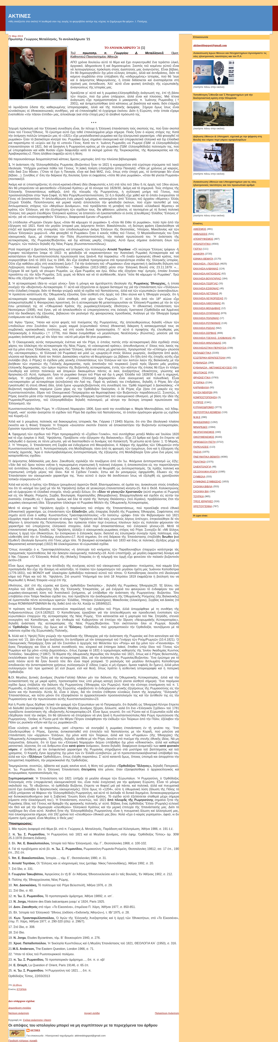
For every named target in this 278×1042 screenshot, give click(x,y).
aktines (35, 1030)
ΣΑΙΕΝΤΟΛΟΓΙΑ (202, 466)
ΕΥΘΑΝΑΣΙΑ (200, 362)
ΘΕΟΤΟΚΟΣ (200, 372)
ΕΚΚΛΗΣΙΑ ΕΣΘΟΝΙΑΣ (206, 288)
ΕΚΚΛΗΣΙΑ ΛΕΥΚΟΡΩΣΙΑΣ (208, 298)
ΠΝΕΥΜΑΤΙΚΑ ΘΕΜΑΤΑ (206, 456)
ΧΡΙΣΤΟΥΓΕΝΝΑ (202, 506)
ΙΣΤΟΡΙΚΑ (21, 989)
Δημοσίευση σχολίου (19, 1007)
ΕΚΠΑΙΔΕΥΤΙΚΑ (202, 352)
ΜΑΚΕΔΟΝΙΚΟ (201, 422)
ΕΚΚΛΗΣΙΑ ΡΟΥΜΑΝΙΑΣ (207, 323)
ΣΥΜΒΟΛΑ (199, 476)
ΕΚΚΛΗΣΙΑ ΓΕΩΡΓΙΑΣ (205, 283)
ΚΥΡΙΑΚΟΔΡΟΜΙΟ (203, 407)
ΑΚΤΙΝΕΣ (19, 16)
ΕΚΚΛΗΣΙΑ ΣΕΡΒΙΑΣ (204, 333)
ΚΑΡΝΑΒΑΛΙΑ (201, 387)
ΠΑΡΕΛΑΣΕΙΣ (201, 446)
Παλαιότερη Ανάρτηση (167, 1013)
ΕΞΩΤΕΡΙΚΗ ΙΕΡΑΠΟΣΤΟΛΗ (209, 357)
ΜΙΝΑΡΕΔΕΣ (200, 427)
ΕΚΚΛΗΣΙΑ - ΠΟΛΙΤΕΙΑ (206, 263)
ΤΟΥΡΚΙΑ (198, 496)
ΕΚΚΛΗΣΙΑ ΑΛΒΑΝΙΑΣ (205, 268)
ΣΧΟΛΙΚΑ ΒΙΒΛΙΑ (202, 486)
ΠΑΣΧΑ (197, 451)
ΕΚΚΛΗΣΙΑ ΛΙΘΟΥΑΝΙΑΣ (207, 303)
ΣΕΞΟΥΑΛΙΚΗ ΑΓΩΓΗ (205, 471)
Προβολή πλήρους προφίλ (22, 1040)
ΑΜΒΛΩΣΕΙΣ (200, 234)
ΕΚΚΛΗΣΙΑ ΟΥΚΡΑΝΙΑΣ (206, 313)
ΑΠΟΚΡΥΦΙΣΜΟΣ (203, 238)
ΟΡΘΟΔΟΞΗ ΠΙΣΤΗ (204, 441)
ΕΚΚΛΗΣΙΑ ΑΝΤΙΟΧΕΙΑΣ (207, 273)
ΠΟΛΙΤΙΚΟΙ (199, 461)
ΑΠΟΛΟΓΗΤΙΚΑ (202, 243)
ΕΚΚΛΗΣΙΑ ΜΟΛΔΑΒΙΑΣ (206, 308)
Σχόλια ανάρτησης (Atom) (37, 1020)
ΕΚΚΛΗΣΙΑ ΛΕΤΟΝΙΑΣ (205, 293)
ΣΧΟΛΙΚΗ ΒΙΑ (201, 491)
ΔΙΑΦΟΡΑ (198, 253)
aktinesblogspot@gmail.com (210, 45)
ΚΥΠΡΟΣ (198, 402)
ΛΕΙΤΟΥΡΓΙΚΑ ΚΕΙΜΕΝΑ (207, 412)
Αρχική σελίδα (92, 1013)
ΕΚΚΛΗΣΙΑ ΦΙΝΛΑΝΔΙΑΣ (207, 342)
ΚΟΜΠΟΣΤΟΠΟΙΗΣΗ (205, 397)
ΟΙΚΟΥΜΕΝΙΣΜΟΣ (203, 436)
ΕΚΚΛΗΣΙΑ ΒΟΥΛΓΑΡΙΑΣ (207, 278)
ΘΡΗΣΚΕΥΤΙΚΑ (202, 377)
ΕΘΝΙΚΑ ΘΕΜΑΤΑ (203, 258)
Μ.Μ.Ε (196, 417)
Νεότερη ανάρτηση (18, 1013)
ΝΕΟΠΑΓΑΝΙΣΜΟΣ (203, 432)
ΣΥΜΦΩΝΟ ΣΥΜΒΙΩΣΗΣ (207, 481)
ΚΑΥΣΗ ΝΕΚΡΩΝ (202, 392)
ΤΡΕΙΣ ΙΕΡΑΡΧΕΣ (203, 501)
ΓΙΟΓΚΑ (197, 248)
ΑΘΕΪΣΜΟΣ (199, 229)
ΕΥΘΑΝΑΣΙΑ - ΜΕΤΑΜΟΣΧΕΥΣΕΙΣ (212, 367)
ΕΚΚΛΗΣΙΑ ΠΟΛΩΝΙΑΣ (206, 318)
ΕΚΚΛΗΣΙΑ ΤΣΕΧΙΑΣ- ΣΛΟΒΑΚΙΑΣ (212, 337)
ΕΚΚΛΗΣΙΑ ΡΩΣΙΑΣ (204, 328)
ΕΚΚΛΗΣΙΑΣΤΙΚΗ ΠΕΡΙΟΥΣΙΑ (210, 347)
